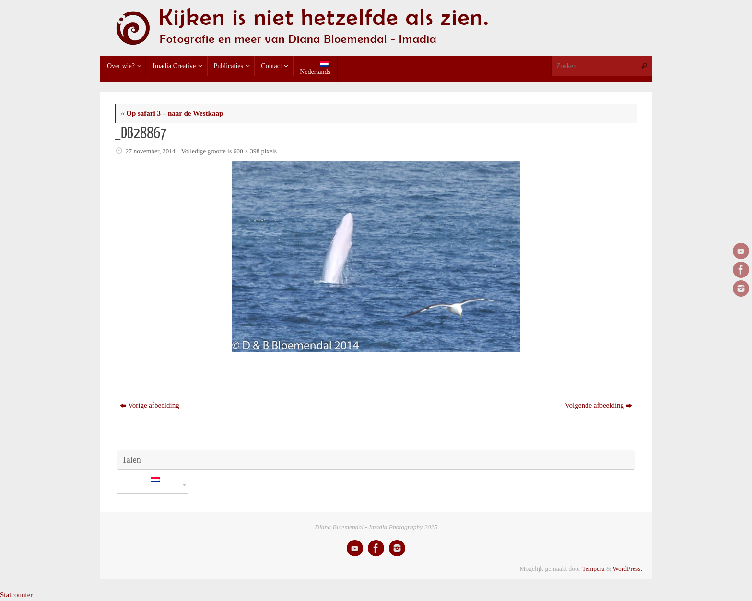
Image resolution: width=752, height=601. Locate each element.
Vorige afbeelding (149, 405)
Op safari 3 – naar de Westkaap (172, 113)
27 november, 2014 (151, 151)
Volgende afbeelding (598, 405)
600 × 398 (247, 151)
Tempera (593, 568)
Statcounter (16, 595)
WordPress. (627, 568)
